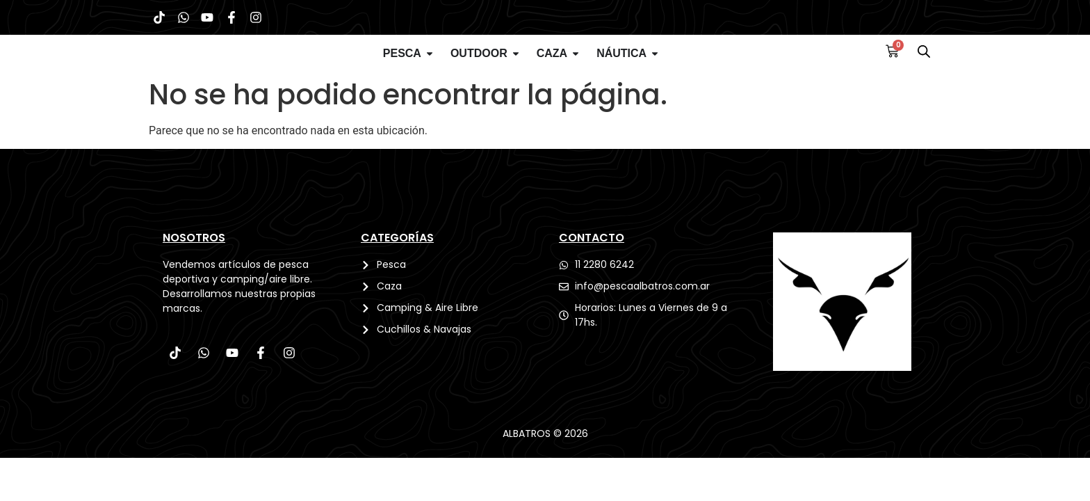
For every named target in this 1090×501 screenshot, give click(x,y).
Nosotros (194, 268)
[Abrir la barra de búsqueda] (924, 68)
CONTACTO (591, 268)
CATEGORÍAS (397, 268)
